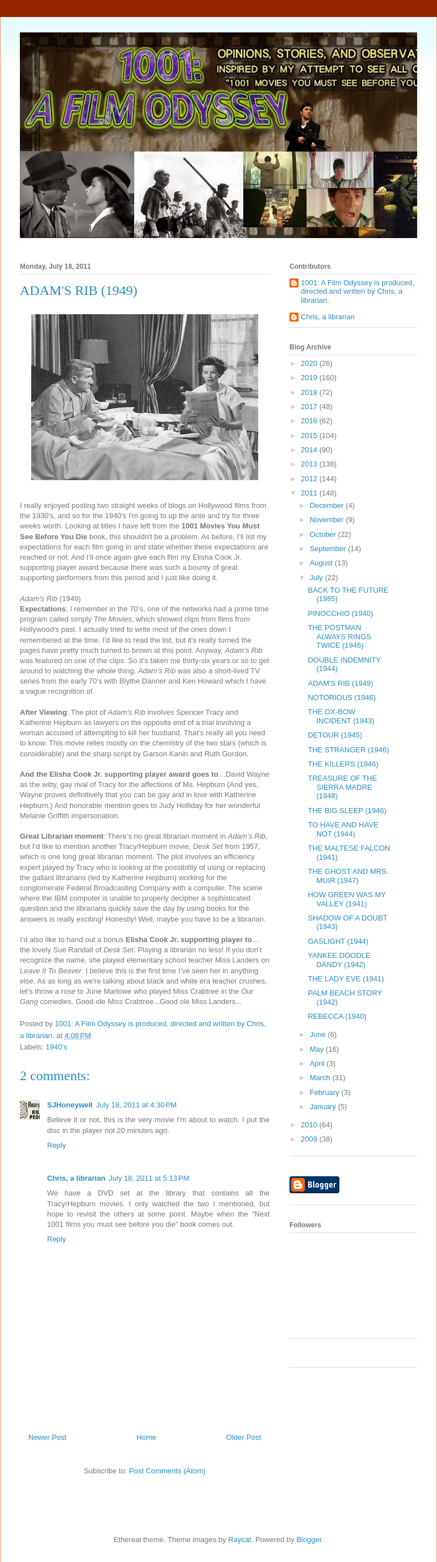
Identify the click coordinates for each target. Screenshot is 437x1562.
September (329, 548)
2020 (310, 363)
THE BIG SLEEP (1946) (347, 810)
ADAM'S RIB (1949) (340, 683)
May (318, 1049)
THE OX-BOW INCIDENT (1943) (341, 716)
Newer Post (47, 1437)
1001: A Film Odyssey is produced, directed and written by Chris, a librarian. (357, 291)
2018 (310, 392)
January (324, 1106)
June (319, 1034)
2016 (310, 420)
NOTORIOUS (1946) (342, 697)
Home (147, 1437)
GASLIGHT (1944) (338, 941)
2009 (310, 1139)
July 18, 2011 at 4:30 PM (136, 1105)
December (328, 505)
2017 (310, 406)
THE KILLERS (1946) (343, 764)
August (322, 563)
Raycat (239, 1539)
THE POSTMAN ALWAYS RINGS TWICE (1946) (339, 636)
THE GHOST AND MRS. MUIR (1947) (348, 876)
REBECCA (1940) (337, 1016)
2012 (310, 478)
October (324, 534)
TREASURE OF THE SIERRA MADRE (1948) (342, 787)
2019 (310, 377)
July (317, 577)
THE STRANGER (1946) (348, 749)
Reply (56, 1145)
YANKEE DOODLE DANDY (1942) (339, 960)
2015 (310, 435)
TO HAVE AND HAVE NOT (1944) (343, 829)
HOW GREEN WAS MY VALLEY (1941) (346, 899)
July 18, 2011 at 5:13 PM (149, 1178)
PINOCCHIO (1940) (340, 613)
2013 (310, 464)
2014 (310, 449)
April (318, 1063)
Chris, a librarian (76, 1178)
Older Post (243, 1437)
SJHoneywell (70, 1105)
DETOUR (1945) (335, 735)
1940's (57, 1047)
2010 (310, 1125)
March (321, 1077)
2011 (310, 493)
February (326, 1092)
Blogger (308, 1539)
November (328, 519)
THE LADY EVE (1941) (346, 978)
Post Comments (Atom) (167, 1471)
